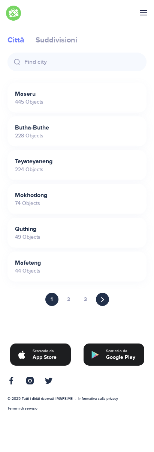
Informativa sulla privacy (98, 398)
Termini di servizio (22, 408)
